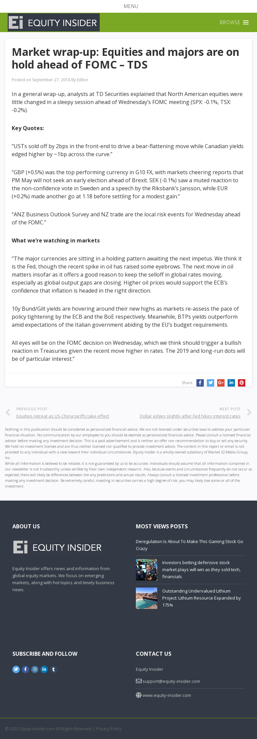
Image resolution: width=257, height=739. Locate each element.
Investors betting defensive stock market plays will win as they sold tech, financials (201, 569)
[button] (128, 6)
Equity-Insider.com (37, 729)
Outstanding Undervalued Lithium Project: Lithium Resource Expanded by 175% (201, 598)
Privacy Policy (108, 729)
